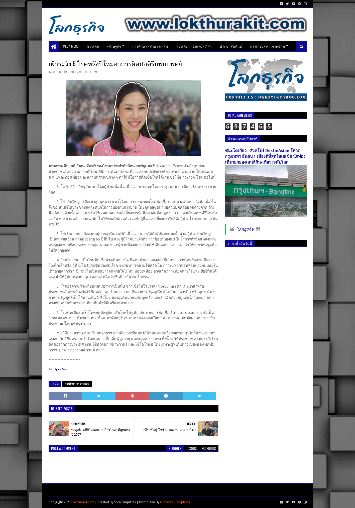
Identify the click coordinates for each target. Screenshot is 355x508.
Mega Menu (71, 46)
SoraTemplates (125, 502)
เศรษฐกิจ (114, 46)
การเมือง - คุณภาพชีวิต (267, 46)
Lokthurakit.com (82, 502)
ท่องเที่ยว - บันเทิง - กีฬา (194, 46)
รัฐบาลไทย (59, 369)
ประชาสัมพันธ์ (231, 46)
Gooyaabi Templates (175, 502)
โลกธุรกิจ (245, 229)
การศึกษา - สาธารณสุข (150, 46)
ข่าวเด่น (93, 46)
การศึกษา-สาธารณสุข (77, 384)
